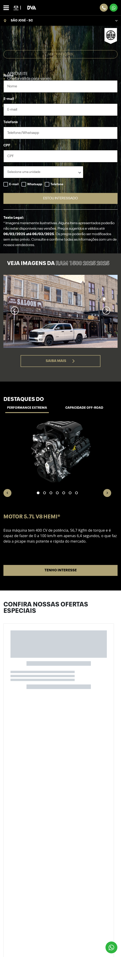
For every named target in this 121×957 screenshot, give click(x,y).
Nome (8, 76)
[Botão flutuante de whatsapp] (111, 947)
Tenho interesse (61, 570)
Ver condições (60, 54)
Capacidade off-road (84, 407)
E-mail (8, 99)
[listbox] (43, 172)
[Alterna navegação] (7, 7)
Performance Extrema (27, 407)
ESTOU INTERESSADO (60, 198)
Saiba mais (60, 361)
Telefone (10, 122)
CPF (6, 145)
